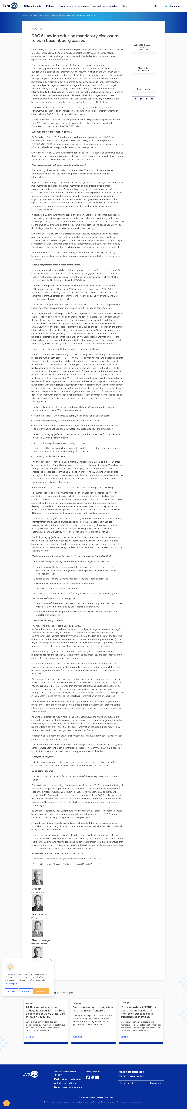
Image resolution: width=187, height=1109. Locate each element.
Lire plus (30, 1036)
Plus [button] (124, 6)
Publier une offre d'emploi (67, 1079)
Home (24, 15)
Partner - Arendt (39, 892)
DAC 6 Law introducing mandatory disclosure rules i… (75, 15)
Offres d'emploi (33, 6)
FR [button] (155, 6)
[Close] (51, 960)
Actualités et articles (105, 6)
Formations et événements (74, 6)
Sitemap (111, 1102)
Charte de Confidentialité (95, 1102)
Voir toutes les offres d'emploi (65, 1073)
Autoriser (41, 991)
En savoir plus (11, 983)
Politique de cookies (52, 1102)
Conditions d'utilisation (72, 1102)
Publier (50, 6)
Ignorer (11, 991)
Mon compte (174, 6)
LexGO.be (136, 1102)
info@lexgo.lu (93, 1071)
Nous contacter (123, 1102)
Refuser (26, 991)
